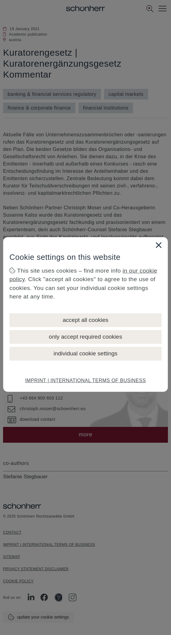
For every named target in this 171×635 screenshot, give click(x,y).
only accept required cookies (85, 336)
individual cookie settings (85, 353)
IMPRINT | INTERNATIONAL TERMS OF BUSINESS (85, 380)
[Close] (158, 244)
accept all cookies (85, 320)
